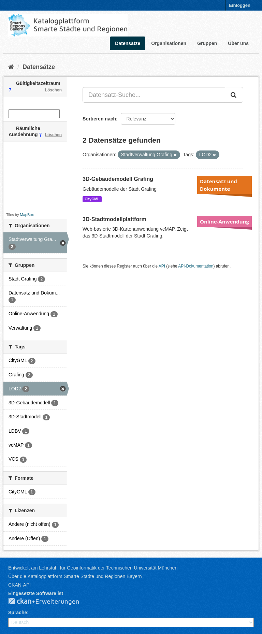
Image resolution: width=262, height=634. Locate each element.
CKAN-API (19, 585)
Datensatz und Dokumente (218, 185)
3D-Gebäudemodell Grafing (118, 179)
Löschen (53, 90)
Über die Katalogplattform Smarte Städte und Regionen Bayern (75, 576)
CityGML (92, 199)
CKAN (49, 601)
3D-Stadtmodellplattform (114, 219)
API (162, 266)
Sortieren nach (99, 118)
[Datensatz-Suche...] (154, 95)
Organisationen (168, 43)
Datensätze (127, 43)
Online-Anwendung (224, 221)
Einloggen (239, 5)
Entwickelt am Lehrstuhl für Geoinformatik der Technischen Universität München (92, 568)
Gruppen (207, 43)
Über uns (238, 43)
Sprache (17, 612)
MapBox (27, 215)
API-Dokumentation (195, 266)
